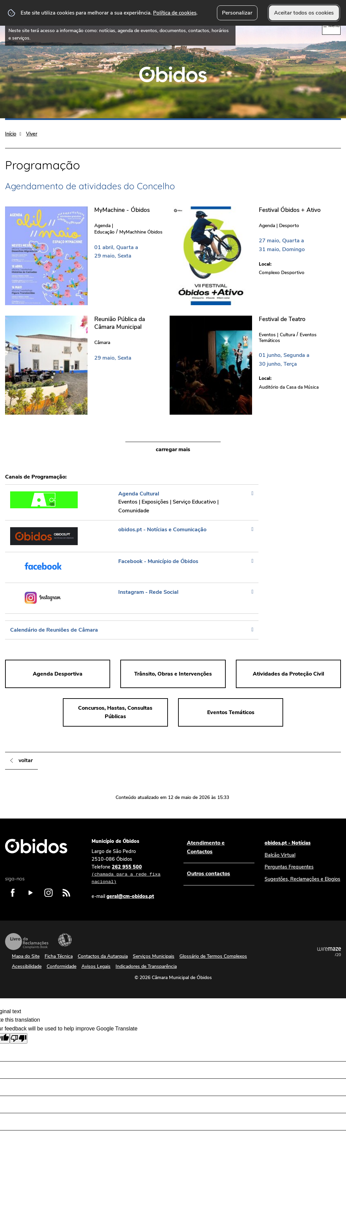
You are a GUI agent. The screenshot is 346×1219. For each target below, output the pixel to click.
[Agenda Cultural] (131, 502)
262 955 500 (131, 874)
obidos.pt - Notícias (288, 842)
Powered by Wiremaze (329, 952)
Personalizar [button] (237, 13)
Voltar (26, 760)
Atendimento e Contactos (206, 847)
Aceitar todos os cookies (304, 13)
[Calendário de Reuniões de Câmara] (131, 629)
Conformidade (61, 966)
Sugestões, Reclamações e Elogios (302, 879)
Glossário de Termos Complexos (213, 956)
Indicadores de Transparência (146, 966)
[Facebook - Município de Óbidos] (131, 567)
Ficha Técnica (59, 956)
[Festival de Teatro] (252, 364)
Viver (31, 133)
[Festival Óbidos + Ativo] (252, 255)
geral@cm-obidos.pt (130, 896)
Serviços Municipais (153, 956)
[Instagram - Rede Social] (131, 598)
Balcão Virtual (280, 855)
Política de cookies (174, 12)
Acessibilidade (65, 940)
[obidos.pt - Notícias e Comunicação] (131, 536)
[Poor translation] (18, 1038)
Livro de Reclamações (26, 941)
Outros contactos (208, 873)
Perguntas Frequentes (289, 866)
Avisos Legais (95, 966)
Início (10, 133)
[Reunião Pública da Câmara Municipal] (87, 364)
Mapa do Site (26, 956)
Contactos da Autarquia (103, 956)
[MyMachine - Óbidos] (87, 255)
